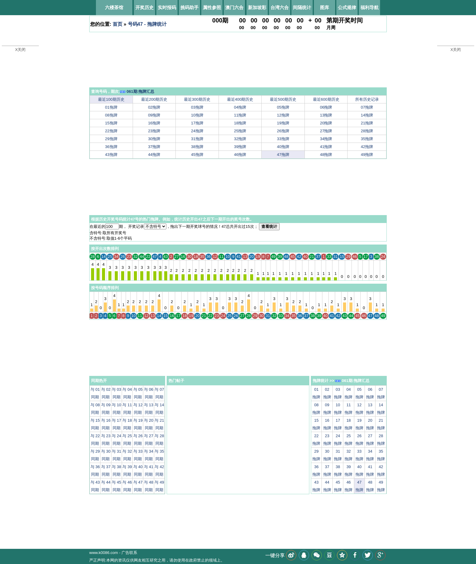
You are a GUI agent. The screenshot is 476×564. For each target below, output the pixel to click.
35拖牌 (367, 139)
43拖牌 (111, 154)
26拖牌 (283, 131)
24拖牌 (197, 131)
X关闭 (20, 49)
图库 (324, 7)
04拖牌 (240, 107)
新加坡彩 (257, 7)
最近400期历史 (240, 99)
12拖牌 (283, 115)
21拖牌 (367, 123)
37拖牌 (154, 146)
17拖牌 (197, 123)
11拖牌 (240, 115)
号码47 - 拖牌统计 (147, 24)
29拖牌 (111, 139)
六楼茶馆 (114, 7)
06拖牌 (326, 107)
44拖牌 (154, 154)
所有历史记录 (367, 99)
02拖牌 (154, 107)
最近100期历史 (111, 99)
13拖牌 (326, 115)
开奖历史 (144, 7)
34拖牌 (326, 139)
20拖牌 (326, 123)
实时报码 (167, 7)
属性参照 (212, 7)
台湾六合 (279, 7)
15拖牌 (111, 123)
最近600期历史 (326, 99)
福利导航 (369, 7)
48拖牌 (326, 154)
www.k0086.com (103, 552)
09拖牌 (154, 115)
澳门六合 (234, 7)
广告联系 (129, 552)
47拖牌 (283, 154)
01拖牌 (111, 107)
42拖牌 (367, 146)
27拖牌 (326, 131)
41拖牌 (326, 146)
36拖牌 (111, 146)
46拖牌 (240, 154)
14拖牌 (367, 115)
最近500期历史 (283, 99)
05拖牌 (283, 107)
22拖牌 (111, 131)
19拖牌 (283, 123)
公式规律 (347, 7)
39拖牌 (240, 146)
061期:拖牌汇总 (137, 91)
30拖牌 (154, 139)
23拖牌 (154, 131)
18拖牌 (240, 123)
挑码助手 (189, 7)
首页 (117, 24)
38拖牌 (197, 146)
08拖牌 (111, 115)
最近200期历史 (154, 99)
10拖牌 (197, 115)
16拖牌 (154, 123)
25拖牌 (240, 131)
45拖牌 (197, 154)
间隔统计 (302, 7)
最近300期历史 (197, 99)
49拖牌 (367, 154)
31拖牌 (197, 139)
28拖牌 (367, 131)
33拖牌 (283, 139)
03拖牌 (197, 107)
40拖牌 (283, 146)
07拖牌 (367, 107)
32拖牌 (240, 139)
